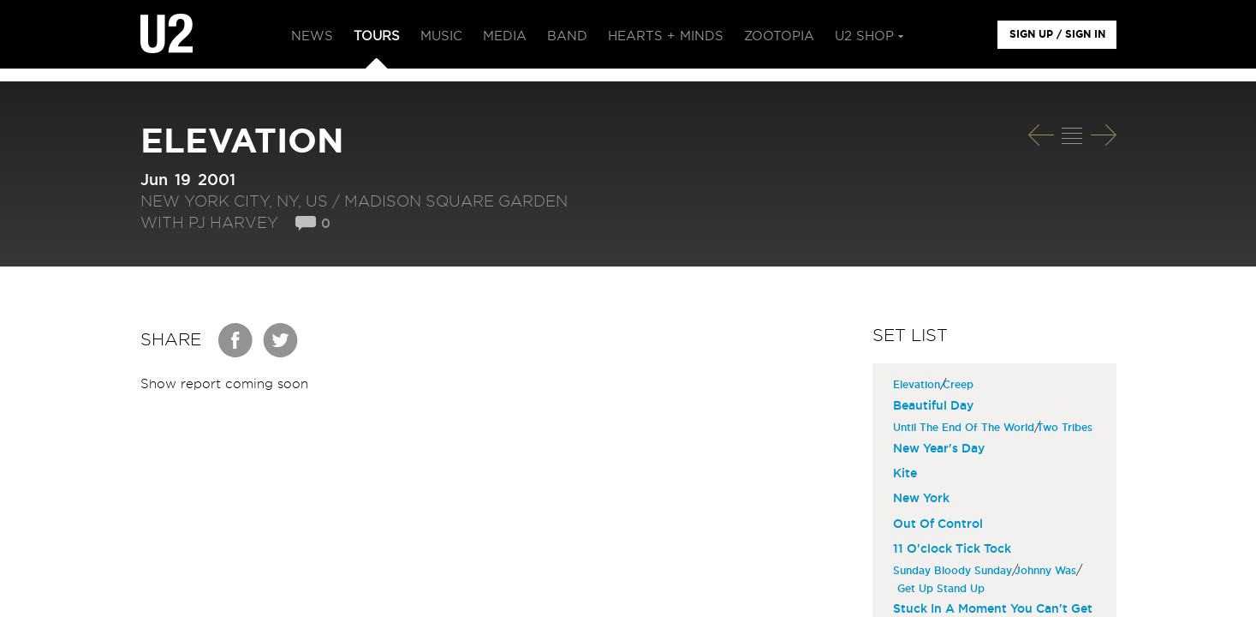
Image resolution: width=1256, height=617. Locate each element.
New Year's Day (939, 449)
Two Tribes (1066, 427)
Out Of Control (938, 524)
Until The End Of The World (965, 427)
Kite (905, 474)
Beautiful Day (933, 406)
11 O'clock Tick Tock (952, 549)
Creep (960, 385)
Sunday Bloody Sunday (954, 571)
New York (921, 499)
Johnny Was (1047, 571)
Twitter (281, 340)
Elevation (918, 385)
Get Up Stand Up (943, 589)
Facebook (236, 340)
